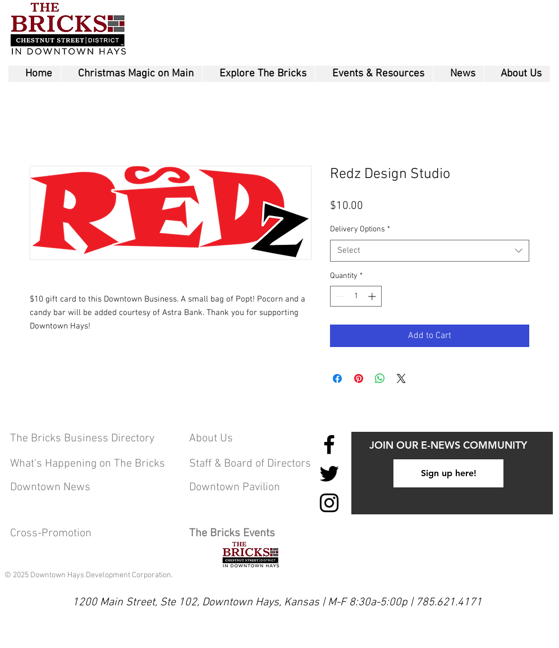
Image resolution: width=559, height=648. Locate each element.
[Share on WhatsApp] (380, 378)
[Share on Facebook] (337, 378)
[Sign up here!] (448, 473)
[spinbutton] (356, 296)
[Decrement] (339, 296)
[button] (258, 74)
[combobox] (429, 251)
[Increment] (373, 296)
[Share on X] (401, 378)
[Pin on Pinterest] (358, 378)
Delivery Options (360, 229)
